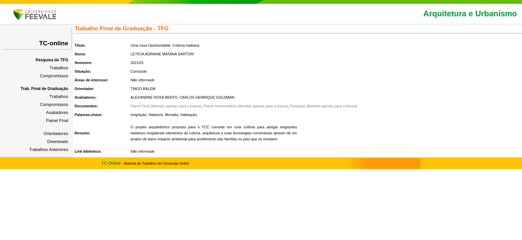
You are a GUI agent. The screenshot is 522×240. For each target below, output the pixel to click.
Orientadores (56, 133)
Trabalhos (59, 67)
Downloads (57, 141)
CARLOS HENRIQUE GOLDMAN (206, 97)
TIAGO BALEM (142, 89)
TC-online (53, 43)
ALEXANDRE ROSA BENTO (153, 97)
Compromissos (54, 75)
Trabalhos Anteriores (48, 149)
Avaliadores (57, 112)
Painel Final (57, 120)
